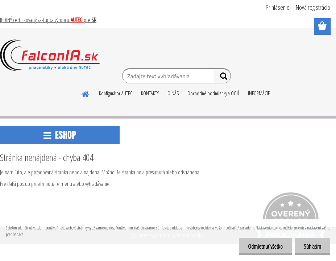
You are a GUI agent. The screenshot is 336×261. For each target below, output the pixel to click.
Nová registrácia (313, 7)
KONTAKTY (150, 93)
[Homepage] (85, 93)
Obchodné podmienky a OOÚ (213, 93)
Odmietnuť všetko (265, 246)
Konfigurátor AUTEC (115, 93)
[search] (222, 77)
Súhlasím (312, 246)
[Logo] (50, 55)
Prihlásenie (278, 7)
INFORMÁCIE (259, 93)
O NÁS (173, 93)
